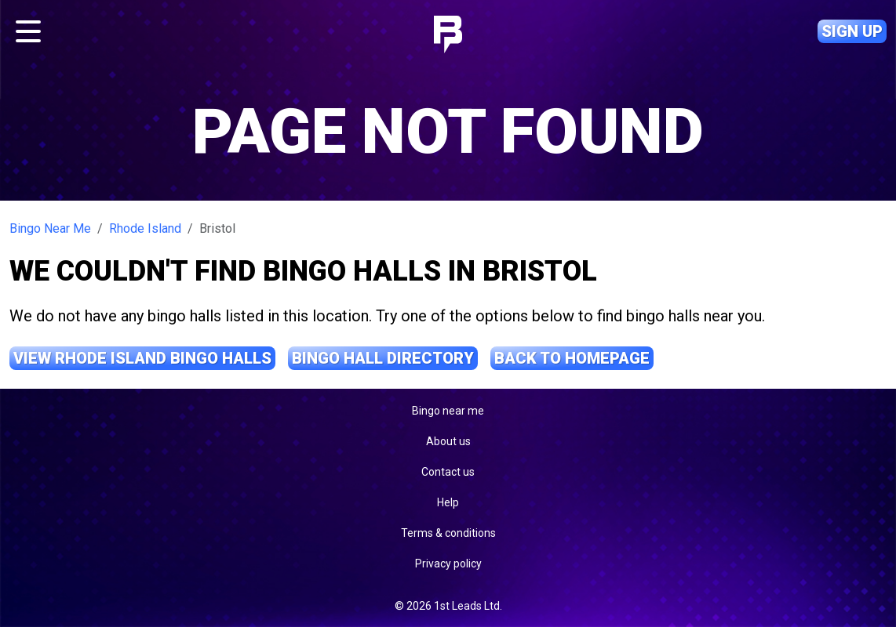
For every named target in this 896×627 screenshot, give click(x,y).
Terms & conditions (448, 533)
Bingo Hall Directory (383, 358)
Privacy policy (448, 563)
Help (448, 502)
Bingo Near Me (50, 228)
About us (448, 441)
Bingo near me (448, 410)
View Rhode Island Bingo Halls (142, 358)
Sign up (852, 31)
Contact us (448, 472)
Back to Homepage (572, 358)
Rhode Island (145, 228)
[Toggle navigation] (28, 31)
